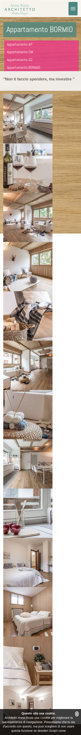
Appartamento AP (19, 44)
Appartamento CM (20, 51)
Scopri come (57, 730)
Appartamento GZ (19, 59)
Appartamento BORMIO (23, 67)
